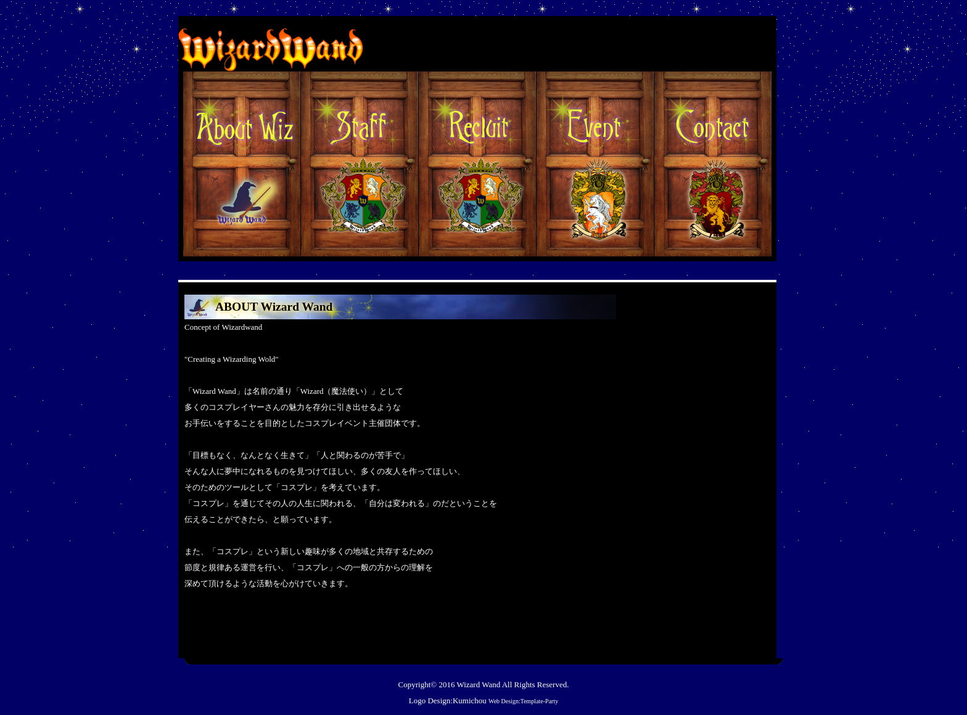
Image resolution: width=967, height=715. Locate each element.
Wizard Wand (478, 684)
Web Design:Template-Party (523, 701)
